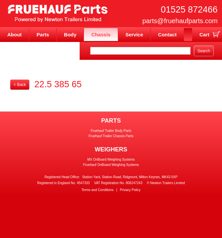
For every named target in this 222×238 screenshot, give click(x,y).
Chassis (101, 34)
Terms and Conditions (98, 190)
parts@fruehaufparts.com (180, 20)
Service (134, 34)
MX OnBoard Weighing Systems (111, 159)
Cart (204, 34)
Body (70, 34)
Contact (167, 34)
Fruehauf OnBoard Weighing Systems (111, 165)
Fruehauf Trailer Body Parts (111, 131)
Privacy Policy (130, 190)
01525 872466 (189, 10)
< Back (20, 84)
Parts (43, 34)
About (14, 34)
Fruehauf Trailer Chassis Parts (111, 136)
